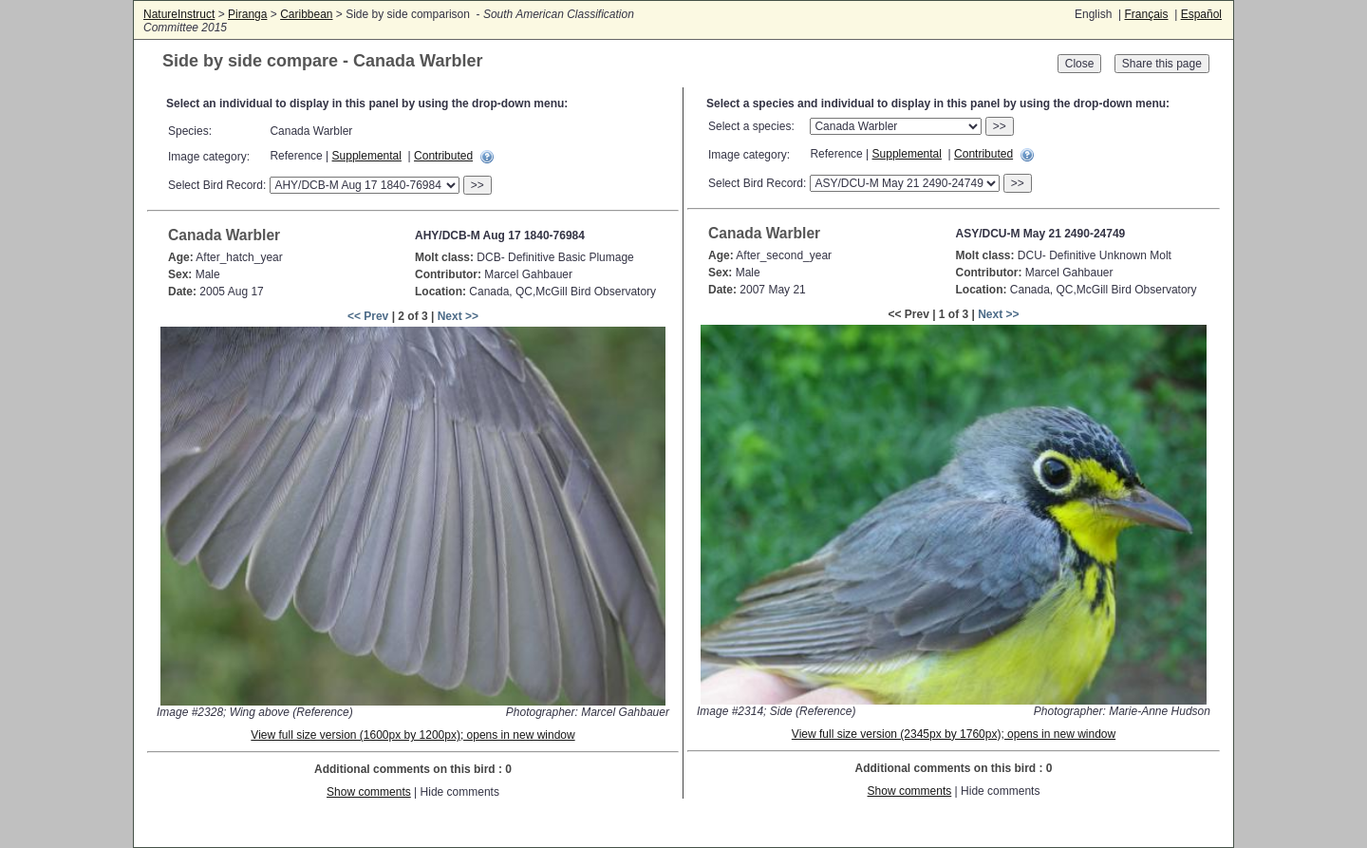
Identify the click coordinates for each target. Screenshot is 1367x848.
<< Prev (367, 316)
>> (477, 185)
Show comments (369, 792)
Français (1146, 14)
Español (1201, 14)
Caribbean (306, 14)
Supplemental (367, 155)
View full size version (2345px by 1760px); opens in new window (953, 734)
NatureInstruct (179, 14)
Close (1080, 63)
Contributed (443, 155)
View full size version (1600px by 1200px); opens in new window (412, 735)
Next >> (458, 316)
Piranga (247, 14)
